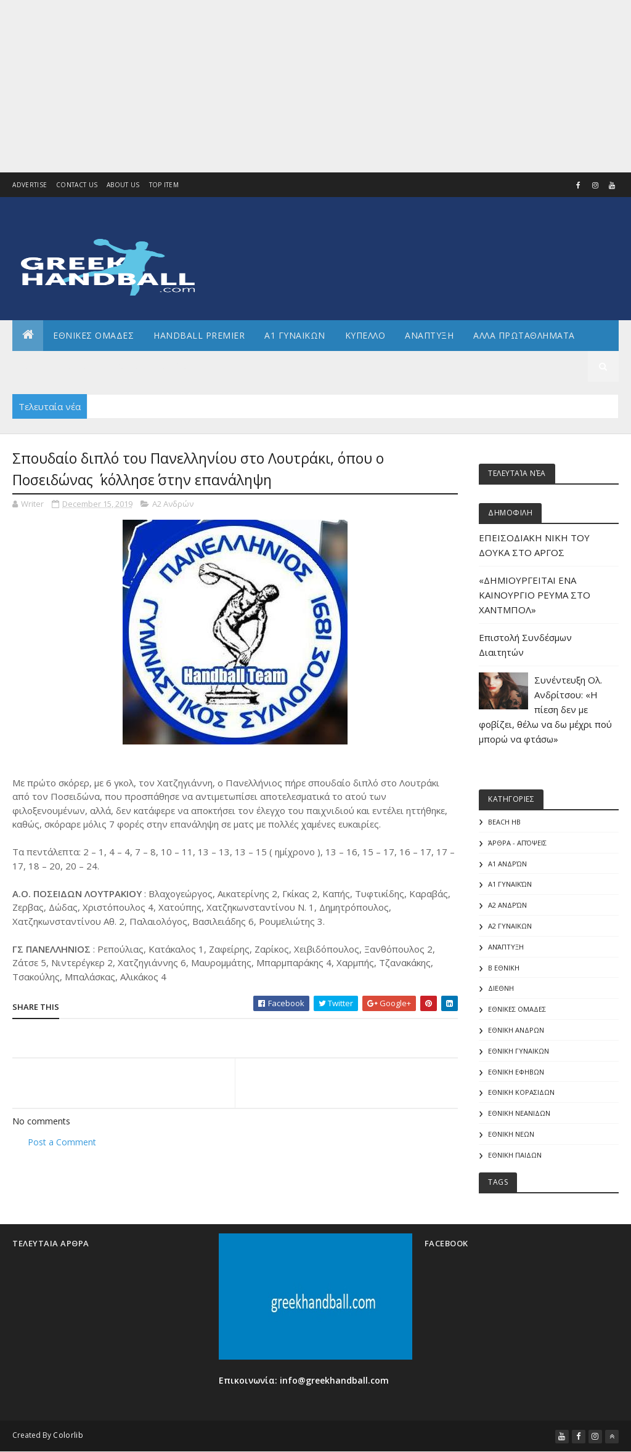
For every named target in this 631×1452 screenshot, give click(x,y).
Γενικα (123, 366)
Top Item (164, 184)
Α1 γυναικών (510, 884)
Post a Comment (62, 1142)
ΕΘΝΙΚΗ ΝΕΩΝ (511, 1134)
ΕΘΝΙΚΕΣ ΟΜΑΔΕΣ (93, 335)
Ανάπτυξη (506, 946)
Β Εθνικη (503, 967)
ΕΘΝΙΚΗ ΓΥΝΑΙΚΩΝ (518, 1050)
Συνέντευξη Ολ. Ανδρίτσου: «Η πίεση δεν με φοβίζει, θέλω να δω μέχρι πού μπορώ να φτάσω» (545, 709)
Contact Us (76, 184)
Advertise (29, 184)
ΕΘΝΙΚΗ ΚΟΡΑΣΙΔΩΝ (521, 1092)
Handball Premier (199, 335)
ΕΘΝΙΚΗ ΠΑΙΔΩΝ (515, 1155)
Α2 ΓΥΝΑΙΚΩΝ (510, 925)
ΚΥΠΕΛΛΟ (365, 335)
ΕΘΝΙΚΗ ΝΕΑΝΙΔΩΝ (519, 1113)
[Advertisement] (315, 86)
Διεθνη (175, 366)
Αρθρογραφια (54, 366)
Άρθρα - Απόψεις (517, 842)
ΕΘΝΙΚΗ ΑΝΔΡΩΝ (516, 1030)
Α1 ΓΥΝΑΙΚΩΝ (294, 335)
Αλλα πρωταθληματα (524, 335)
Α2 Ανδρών (172, 503)
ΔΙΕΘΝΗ (501, 988)
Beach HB (504, 821)
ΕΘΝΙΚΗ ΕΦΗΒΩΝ (516, 1071)
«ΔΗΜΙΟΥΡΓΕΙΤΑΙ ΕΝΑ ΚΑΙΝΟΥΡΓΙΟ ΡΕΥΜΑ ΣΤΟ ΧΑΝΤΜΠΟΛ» (534, 595)
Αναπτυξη (429, 335)
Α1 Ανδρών (507, 863)
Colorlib (68, 1435)
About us (123, 184)
